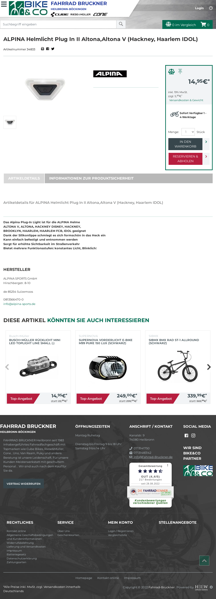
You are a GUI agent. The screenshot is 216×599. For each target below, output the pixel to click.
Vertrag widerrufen (24, 483)
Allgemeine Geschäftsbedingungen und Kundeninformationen (30, 537)
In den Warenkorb (185, 144)
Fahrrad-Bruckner (162, 587)
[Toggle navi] (4, 3)
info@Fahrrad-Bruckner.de (151, 457)
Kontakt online (16, 531)
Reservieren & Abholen (185, 158)
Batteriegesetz (16, 554)
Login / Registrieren (121, 531)
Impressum (14, 550)
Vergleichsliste (117, 535)
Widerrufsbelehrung (20, 542)
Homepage (83, 578)
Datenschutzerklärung (22, 558)
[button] (209, 367)
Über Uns (63, 531)
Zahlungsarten (16, 562)
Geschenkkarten (68, 535)
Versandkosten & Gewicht (186, 100)
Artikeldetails (24, 178)
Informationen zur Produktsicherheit (91, 178)
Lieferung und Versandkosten (26, 546)
